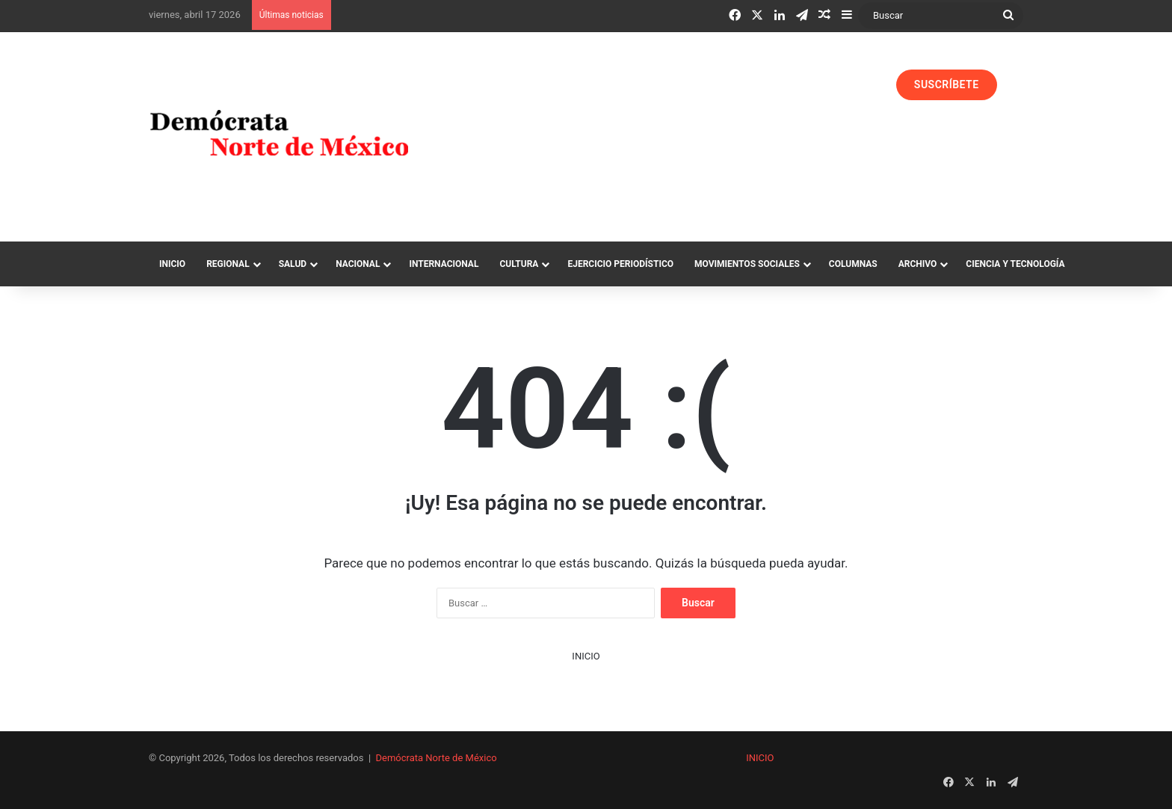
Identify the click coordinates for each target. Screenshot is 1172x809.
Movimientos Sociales (747, 264)
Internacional (443, 264)
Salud (292, 264)
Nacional (358, 264)
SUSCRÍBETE (946, 84)
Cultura (518, 264)
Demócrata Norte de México (436, 757)
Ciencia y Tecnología (1015, 264)
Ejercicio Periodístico (620, 264)
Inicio (172, 264)
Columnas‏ (853, 264)
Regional (228, 264)
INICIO (585, 656)
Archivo (917, 264)
